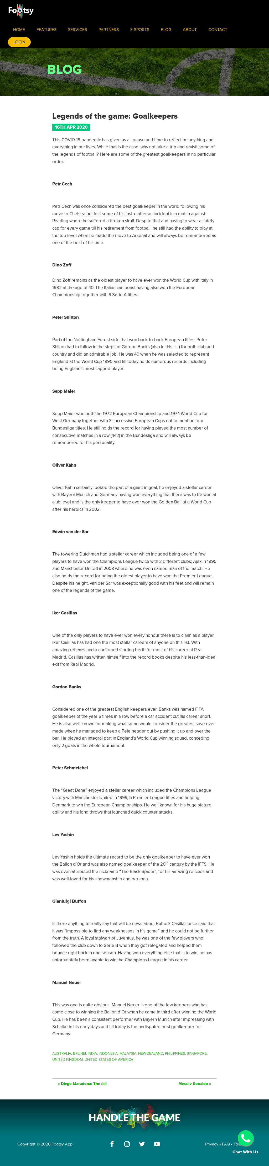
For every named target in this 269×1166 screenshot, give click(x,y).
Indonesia (108, 1053)
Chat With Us (245, 1142)
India (92, 1053)
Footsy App (62, 1144)
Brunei (79, 1053)
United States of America (109, 1059)
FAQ (226, 1144)
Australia (61, 1053)
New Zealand (150, 1053)
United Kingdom (67, 1059)
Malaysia (128, 1053)
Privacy (211, 1144)
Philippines (175, 1053)
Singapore (197, 1053)
